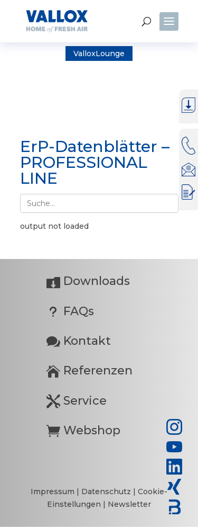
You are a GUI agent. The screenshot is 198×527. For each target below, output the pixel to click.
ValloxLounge (99, 53)
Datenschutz (107, 491)
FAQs (70, 311)
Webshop (83, 430)
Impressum (54, 491)
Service (76, 401)
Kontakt (78, 341)
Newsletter (129, 504)
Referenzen (89, 370)
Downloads (88, 281)
